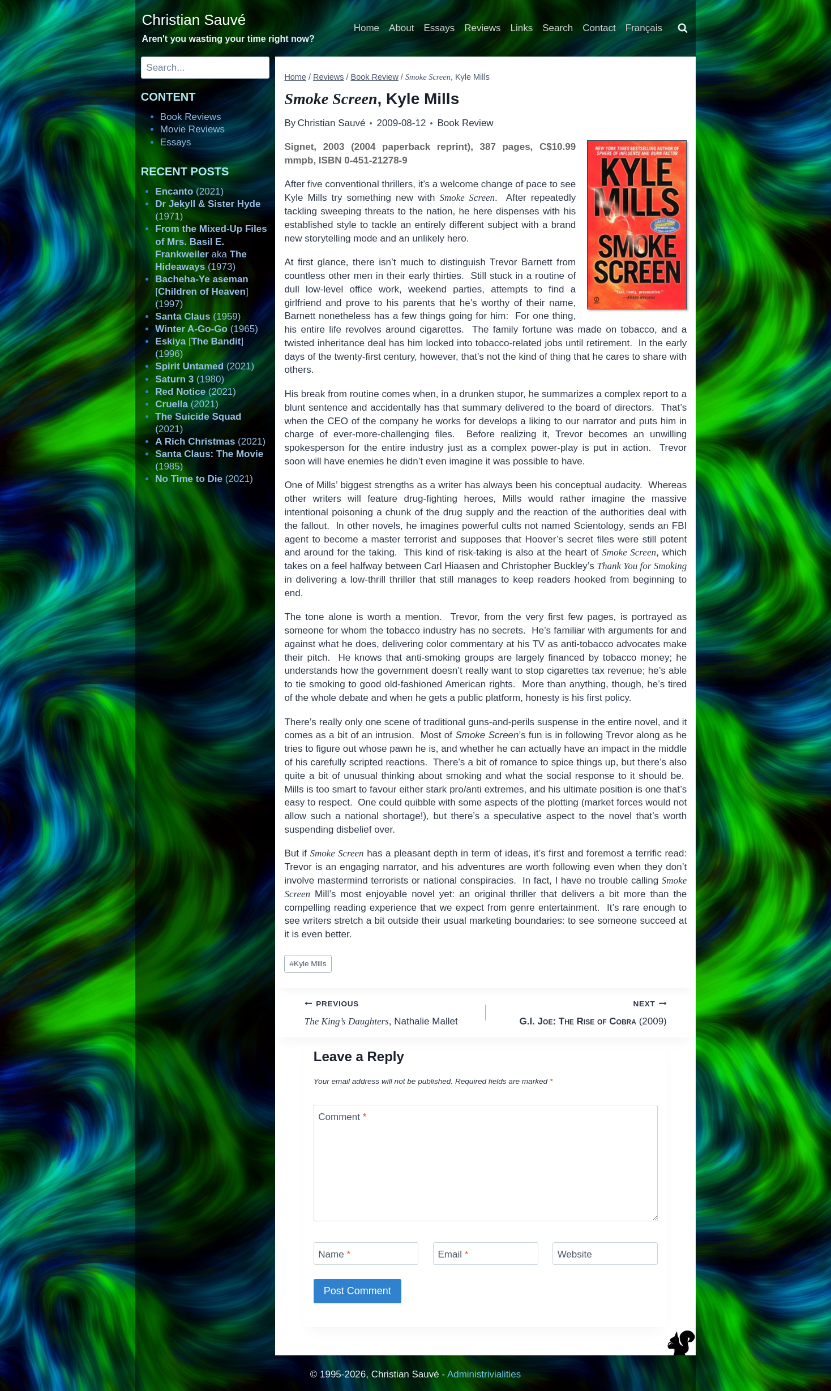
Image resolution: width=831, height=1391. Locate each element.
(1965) (206, 329)
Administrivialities (484, 1374)
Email (453, 1254)
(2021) (189, 191)
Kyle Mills (308, 963)
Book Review (465, 123)
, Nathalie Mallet (390, 1012)
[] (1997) (201, 291)
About (401, 28)
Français (644, 28)
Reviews (482, 28)
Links (522, 28)
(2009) (581, 1012)
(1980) (189, 379)
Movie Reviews (192, 129)
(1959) (198, 316)
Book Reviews (190, 116)
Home (366, 28)
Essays (439, 28)
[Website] (605, 1253)
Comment (342, 1117)
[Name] (366, 1253)
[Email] (485, 1253)
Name (334, 1254)
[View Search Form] (682, 28)
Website (575, 1254)
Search (557, 28)
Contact (599, 28)
